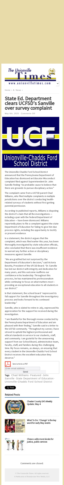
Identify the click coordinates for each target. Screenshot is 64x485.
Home (7, 90)
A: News (17, 90)
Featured (35, 375)
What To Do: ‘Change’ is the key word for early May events (41, 421)
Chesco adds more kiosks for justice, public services (40, 440)
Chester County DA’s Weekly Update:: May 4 (39, 403)
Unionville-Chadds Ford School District (28, 381)
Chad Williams (20, 375)
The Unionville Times (25, 473)
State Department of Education (35, 378)
